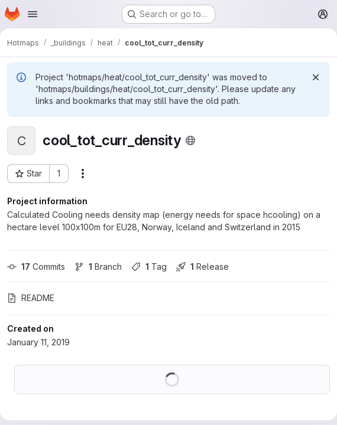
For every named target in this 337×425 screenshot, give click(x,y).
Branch (98, 266)
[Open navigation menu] (32, 14)
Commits (36, 266)
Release (202, 266)
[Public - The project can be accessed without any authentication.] (190, 140)
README (30, 298)
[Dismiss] (316, 77)
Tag (149, 266)
